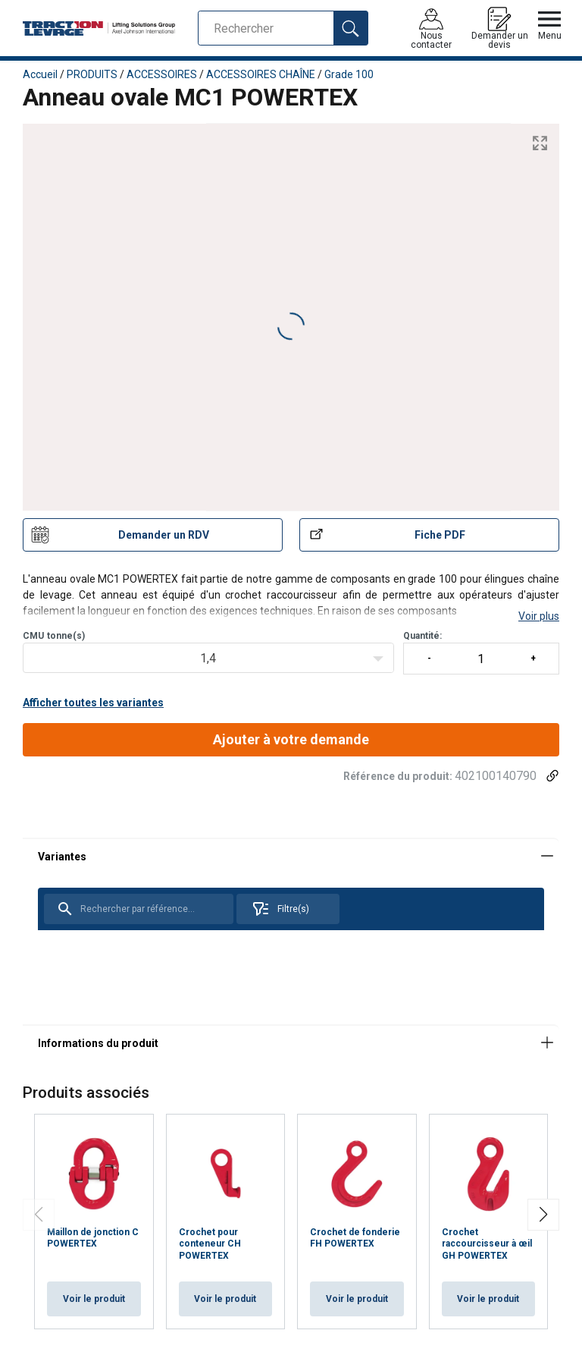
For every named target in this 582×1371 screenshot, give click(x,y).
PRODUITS (92, 74)
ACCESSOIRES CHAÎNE (260, 74)
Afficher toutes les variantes (93, 703)
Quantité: (481, 652)
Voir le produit (94, 1299)
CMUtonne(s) (54, 635)
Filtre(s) (280, 909)
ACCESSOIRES (162, 74)
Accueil (40, 74)
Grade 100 (349, 74)
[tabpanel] (291, 931)
